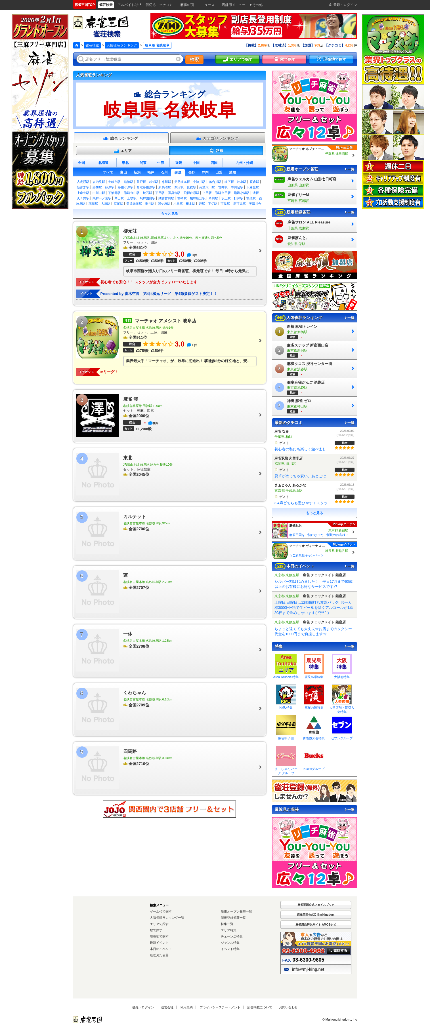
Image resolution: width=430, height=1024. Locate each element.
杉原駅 (251, 198)
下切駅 (212, 203)
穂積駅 (93, 203)
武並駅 (153, 181)
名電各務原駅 (146, 187)
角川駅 (213, 198)
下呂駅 (160, 193)
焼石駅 (147, 193)
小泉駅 (178, 203)
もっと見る (169, 214)
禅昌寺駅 (174, 193)
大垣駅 (105, 203)
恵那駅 (166, 181)
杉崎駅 (182, 198)
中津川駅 (199, 181)
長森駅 (254, 181)
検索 (194, 59)
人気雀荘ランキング (121, 45)
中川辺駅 (237, 187)
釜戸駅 (141, 181)
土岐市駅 (114, 181)
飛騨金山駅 (132, 193)
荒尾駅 (118, 203)
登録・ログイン (143, 1007)
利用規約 (186, 1007)
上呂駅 (207, 193)
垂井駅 (149, 203)
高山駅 (119, 198)
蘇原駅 (109, 187)
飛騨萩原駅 (191, 193)
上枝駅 (132, 198)
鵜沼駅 (179, 187)
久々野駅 (83, 198)
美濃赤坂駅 (134, 203)
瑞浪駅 (128, 181)
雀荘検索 (92, 45)
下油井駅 (114, 193)
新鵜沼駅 (164, 187)
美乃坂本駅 (182, 181)
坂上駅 (226, 198)
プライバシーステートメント (220, 1007)
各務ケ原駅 (125, 187)
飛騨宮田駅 (223, 193)
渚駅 (256, 193)
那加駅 (97, 187)
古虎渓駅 (83, 181)
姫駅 (202, 203)
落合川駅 (215, 181)
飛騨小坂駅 (241, 193)
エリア (123, 151)
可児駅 (225, 203)
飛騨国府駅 (147, 198)
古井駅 (223, 187)
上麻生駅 (83, 193)
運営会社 (167, 1007)
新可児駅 (239, 203)
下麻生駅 (252, 187)
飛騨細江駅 (197, 198)
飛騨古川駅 (166, 198)
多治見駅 (99, 181)
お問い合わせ (288, 1007)
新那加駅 (83, 187)
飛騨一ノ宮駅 (102, 198)
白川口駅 (99, 193)
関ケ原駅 (164, 203)
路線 (216, 151)
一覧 (349, 169)
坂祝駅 (191, 187)
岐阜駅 (241, 181)
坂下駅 (229, 181)
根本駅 (190, 203)
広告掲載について (259, 1007)
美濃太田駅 (207, 187)
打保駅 (238, 198)
